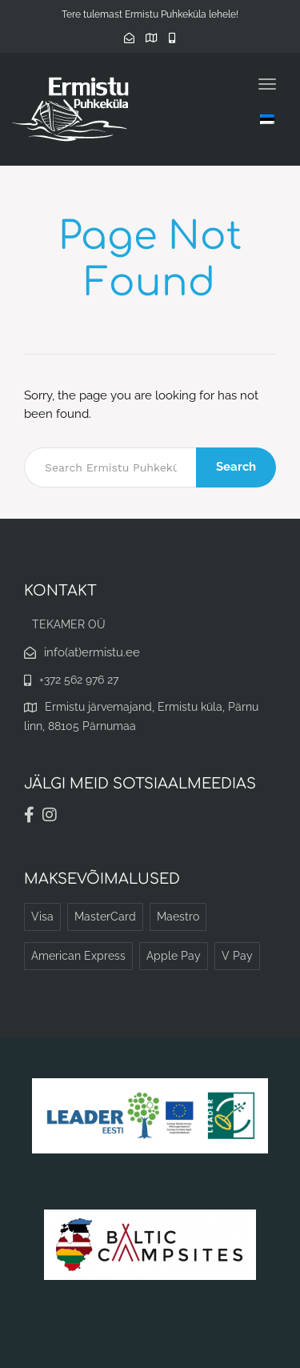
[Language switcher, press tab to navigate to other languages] (267, 119)
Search (236, 466)
